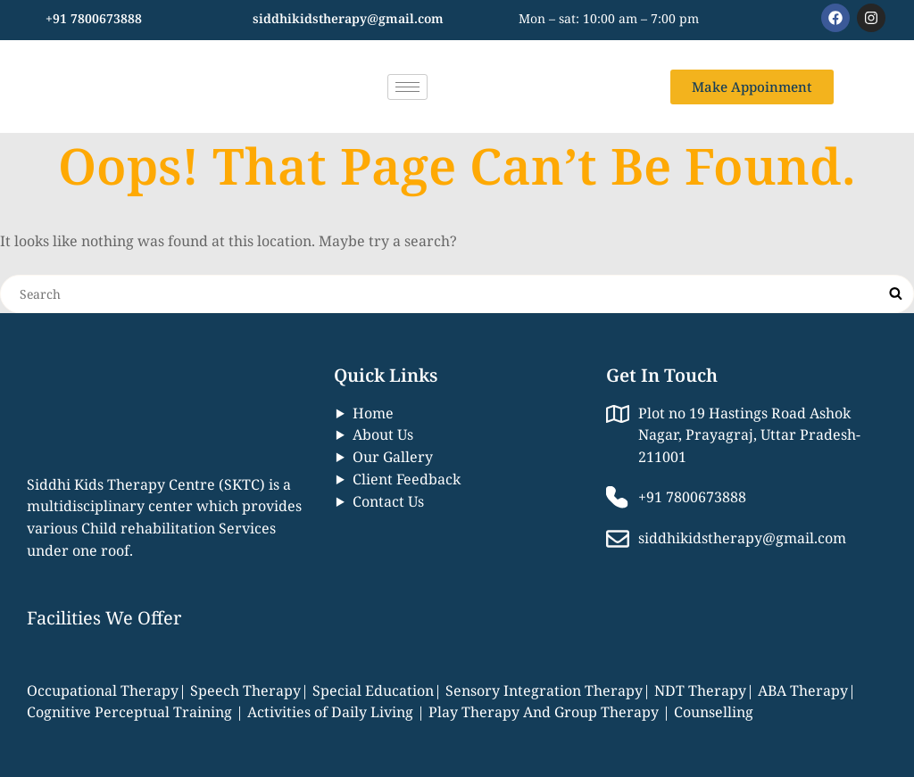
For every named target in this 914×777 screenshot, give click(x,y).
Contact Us (388, 501)
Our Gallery (393, 457)
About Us (383, 434)
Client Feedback (407, 479)
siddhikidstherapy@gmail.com (348, 18)
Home (373, 413)
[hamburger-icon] (407, 87)
